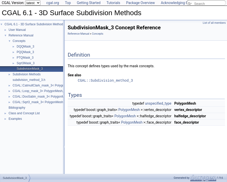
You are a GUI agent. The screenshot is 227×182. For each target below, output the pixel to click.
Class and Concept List (24, 113)
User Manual (17, 30)
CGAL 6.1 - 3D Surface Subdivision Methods (34, 24)
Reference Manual (21, 35)
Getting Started (88, 3)
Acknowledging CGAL (178, 3)
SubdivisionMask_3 (30, 69)
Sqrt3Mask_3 (26, 63)
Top (68, 3)
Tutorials (113, 3)
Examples (15, 119)
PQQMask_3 (25, 52)
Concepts (19, 41)
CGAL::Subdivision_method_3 (105, 80)
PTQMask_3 (25, 57)
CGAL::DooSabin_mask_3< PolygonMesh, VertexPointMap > (54, 96)
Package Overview (140, 3)
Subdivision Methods (27, 74)
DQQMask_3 (25, 46)
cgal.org (52, 3)
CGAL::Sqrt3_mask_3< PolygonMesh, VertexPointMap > (51, 102)
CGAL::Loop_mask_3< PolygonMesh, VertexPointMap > (50, 91)
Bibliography (17, 107)
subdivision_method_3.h (29, 80)
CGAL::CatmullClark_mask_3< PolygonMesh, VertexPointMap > (56, 85)
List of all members (214, 23)
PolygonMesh (129, 110)
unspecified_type (158, 103)
